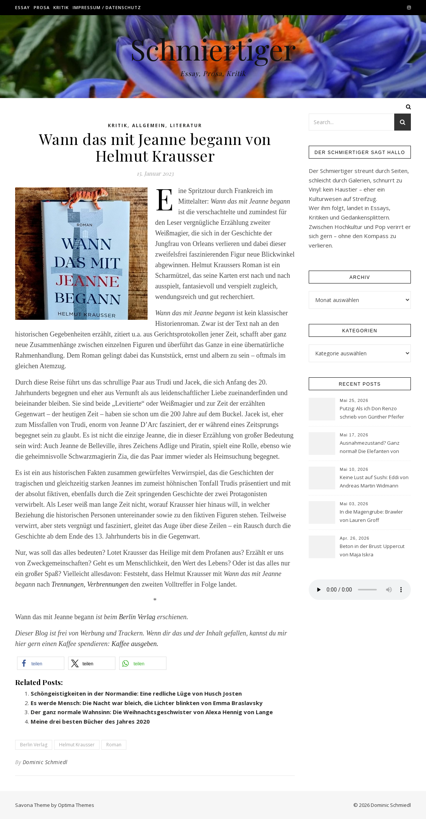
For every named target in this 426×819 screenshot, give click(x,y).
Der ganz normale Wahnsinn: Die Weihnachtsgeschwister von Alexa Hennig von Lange (152, 712)
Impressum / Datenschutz (107, 7)
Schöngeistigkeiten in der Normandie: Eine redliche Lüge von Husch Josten (136, 693)
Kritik (61, 7)
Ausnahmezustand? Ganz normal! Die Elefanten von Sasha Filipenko (370, 447)
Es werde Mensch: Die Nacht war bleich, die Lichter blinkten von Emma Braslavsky (147, 703)
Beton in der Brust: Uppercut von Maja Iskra (372, 550)
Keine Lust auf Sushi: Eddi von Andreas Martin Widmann (374, 481)
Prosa (42, 7)
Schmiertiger (213, 49)
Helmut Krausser (77, 744)
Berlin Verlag (137, 617)
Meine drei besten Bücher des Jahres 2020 (90, 721)
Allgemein (148, 125)
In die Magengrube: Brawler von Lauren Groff (371, 515)
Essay (22, 7)
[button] (40, 663)
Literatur (186, 125)
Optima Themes (76, 805)
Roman (113, 744)
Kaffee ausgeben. (135, 644)
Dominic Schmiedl (45, 762)
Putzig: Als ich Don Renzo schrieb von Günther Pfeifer (372, 412)
